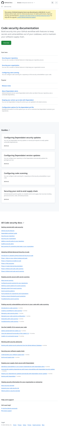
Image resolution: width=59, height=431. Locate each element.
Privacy (20, 425)
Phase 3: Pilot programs (7, 263)
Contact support (6, 411)
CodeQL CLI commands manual (12, 336)
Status (24, 425)
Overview (6, 43)
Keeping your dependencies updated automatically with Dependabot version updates (26, 374)
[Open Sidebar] (2, 6)
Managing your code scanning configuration (15, 316)
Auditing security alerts (7, 244)
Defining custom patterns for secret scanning (13, 285)
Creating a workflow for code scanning (14, 311)
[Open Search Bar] (52, 2)
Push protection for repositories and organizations (14, 293)
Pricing (29, 425)
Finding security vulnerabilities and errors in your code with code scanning (25, 304)
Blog (43, 425)
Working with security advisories (11, 342)
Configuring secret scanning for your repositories (14, 283)
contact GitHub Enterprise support (26, 17)
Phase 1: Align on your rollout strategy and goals (14, 258)
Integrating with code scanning (12, 319)
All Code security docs (12, 222)
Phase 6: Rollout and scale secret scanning (12, 271)
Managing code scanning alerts (12, 313)
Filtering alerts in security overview (10, 391)
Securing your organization (8, 238)
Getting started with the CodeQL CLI (13, 331)
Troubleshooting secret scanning (10, 299)
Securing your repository (8, 236)
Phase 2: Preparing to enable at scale (11, 261)
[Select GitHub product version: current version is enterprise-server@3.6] (25, 2)
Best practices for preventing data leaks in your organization (17, 246)
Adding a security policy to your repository (12, 241)
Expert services (37, 425)
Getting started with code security (12, 227)
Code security (7, 6)
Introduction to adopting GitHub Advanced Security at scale (17, 255)
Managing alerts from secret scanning (11, 288)
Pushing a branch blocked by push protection (13, 296)
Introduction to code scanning (12, 308)
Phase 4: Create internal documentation (12, 266)
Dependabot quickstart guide (9, 233)
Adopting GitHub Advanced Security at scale (15, 252)
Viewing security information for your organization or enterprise (21, 382)
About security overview (7, 385)
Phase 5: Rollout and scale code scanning (12, 268)
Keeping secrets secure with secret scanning (15, 277)
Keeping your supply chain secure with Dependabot (17, 363)
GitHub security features (7, 230)
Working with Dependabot (11, 376)
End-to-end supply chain (10, 357)
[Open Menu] (56, 2)
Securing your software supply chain (12, 351)
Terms (14, 425)
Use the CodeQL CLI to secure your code (14, 327)
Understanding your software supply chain (15, 355)
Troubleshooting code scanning (12, 321)
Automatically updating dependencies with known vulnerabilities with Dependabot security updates (28, 370)
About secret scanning (7, 280)
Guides (5, 130)
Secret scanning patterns (8, 291)
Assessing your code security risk (10, 388)
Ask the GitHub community (9, 408)
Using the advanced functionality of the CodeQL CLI (18, 333)
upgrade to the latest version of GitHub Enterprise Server (34, 15)
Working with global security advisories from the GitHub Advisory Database (24, 345)
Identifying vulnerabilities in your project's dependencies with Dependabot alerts (25, 366)
